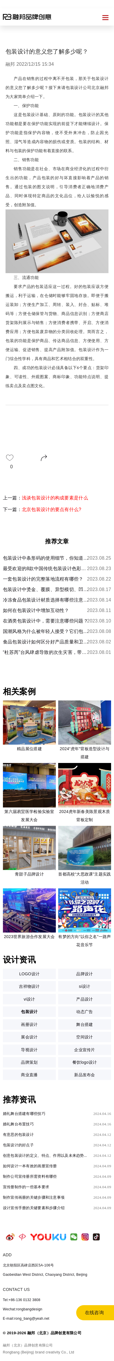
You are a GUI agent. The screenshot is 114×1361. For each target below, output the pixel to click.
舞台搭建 (84, 1024)
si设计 (84, 986)
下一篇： (42, 509)
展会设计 (29, 1037)
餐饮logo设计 (84, 1062)
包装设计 (29, 1011)
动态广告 (84, 1011)
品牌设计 (84, 974)
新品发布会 (84, 1074)
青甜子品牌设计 (29, 874)
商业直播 (29, 1074)
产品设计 (84, 999)
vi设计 (29, 999)
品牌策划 (29, 1062)
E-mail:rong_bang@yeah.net (26, 1318)
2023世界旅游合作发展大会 (29, 936)
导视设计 (29, 1049)
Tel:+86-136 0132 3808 (21, 1300)
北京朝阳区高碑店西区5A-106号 (28, 1265)
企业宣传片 (84, 1049)
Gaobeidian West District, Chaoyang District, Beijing (45, 1275)
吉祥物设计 (29, 986)
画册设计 (29, 1024)
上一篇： (45, 497)
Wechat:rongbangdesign (22, 1309)
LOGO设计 (29, 974)
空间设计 (84, 1037)
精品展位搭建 (29, 748)
